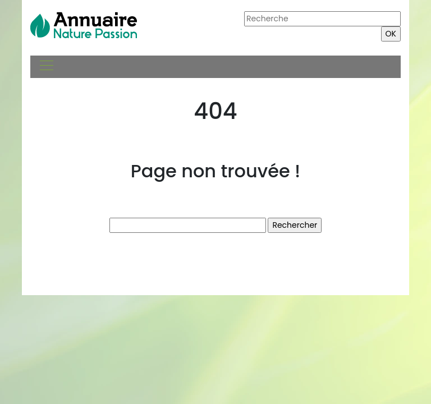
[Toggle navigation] (46, 67)
